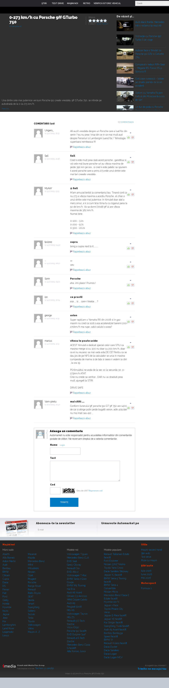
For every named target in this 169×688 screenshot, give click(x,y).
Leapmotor (8, 632)
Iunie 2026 (146, 574)
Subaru (31, 610)
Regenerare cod (95, 491)
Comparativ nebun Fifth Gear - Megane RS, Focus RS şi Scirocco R (150, 68)
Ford (5, 596)
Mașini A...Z (34, 632)
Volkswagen (34, 625)
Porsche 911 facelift (77, 631)
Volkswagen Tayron (77, 613)
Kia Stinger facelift (113, 622)
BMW (6, 571)
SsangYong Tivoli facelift (116, 626)
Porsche (5, 109)
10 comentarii (102, 24)
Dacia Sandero (111, 650)
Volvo (31, 628)
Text (53, 458)
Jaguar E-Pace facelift (115, 615)
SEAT (30, 596)
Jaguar (6, 614)
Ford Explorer (111, 560)
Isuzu (5, 610)
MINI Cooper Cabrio (77, 599)
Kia (4, 621)
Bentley (7, 568)
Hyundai (7, 607)
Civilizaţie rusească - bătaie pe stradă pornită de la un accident (149, 82)
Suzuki (31, 614)
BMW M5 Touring (76, 585)
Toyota (31, 621)
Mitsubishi (33, 568)
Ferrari (6, 589)
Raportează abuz (82, 147)
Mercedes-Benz (36, 561)
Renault (32, 589)
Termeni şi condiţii (44, 668)
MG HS (70, 610)
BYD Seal (72, 561)
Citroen (6, 575)
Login (126, 3)
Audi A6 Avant (74, 592)
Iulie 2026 (146, 570)
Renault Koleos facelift (115, 643)
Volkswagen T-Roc (77, 575)
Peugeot (32, 579)
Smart (31, 603)
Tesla (30, 617)
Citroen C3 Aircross (77, 596)
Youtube (121, 530)
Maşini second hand (151, 549)
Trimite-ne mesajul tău (152, 668)
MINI (30, 564)
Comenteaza (127, 122)
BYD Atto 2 (72, 571)
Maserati (32, 554)
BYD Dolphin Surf (76, 634)
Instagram (113, 530)
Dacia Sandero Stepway (116, 571)
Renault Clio (73, 568)
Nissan (31, 571)
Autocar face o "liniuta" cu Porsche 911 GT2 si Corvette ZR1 (149, 54)
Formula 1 (146, 588)
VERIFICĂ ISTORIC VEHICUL (107, 3)
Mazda (31, 557)
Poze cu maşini (149, 560)
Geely (6, 600)
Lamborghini (9, 625)
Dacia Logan (110, 653)
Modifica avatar (40, 434)
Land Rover (8, 628)
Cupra (6, 579)
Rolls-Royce (34, 593)
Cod (52, 484)
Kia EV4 (71, 589)
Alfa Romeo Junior (76, 651)
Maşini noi (9, 544)
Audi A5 (71, 603)
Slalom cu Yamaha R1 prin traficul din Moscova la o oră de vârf (149, 96)
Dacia (5, 582)
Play (124, 25)
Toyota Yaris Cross (113, 567)
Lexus (6, 635)
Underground (15, 26)
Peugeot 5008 (74, 606)
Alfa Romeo (9, 557)
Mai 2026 (146, 578)
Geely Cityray (74, 564)
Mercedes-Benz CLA (78, 557)
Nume (53, 445)
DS (4, 586)
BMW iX (108, 639)
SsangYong (33, 607)
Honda (6, 603)
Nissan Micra (111, 591)
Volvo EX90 (73, 627)
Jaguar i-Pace (111, 605)
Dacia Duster (110, 646)
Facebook (104, 530)
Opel (30, 575)
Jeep (5, 617)
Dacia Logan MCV (113, 657)
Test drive (146, 556)
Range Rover (34, 586)
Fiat (4, 593)
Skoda (31, 600)
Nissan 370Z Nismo (114, 564)
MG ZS (70, 617)
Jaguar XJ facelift (113, 575)
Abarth (6, 554)
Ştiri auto (145, 553)
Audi (5, 564)
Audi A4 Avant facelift (115, 629)
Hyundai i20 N (111, 601)
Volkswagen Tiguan (77, 554)
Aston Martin (9, 561)
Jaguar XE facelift (113, 619)
